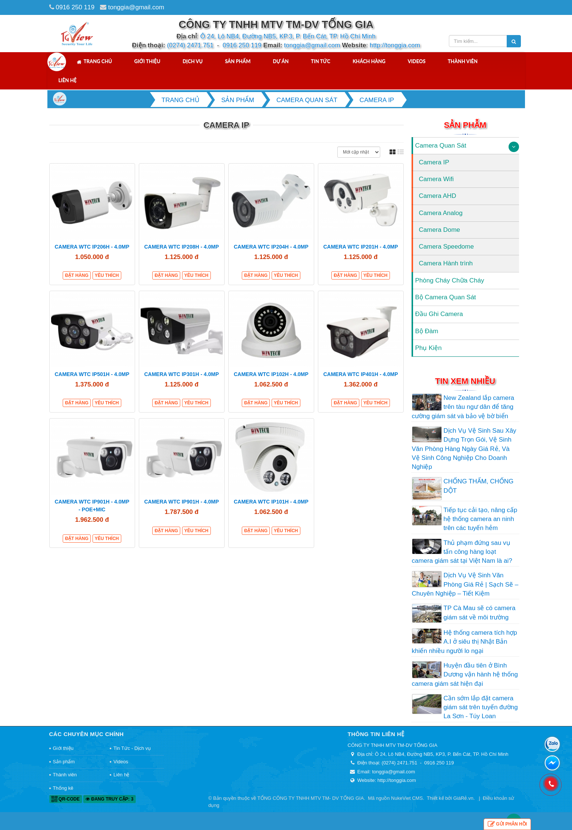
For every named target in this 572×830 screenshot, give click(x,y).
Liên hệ (68, 80)
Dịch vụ (192, 61)
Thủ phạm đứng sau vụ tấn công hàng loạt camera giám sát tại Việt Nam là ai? (462, 552)
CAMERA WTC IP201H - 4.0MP (360, 247)
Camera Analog (441, 213)
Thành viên (463, 61)
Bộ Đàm (426, 331)
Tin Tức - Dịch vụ (132, 748)
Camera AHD (437, 195)
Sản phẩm (238, 61)
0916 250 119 (75, 7)
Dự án (280, 61)
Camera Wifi (436, 179)
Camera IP (434, 162)
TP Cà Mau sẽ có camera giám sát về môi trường (480, 613)
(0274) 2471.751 (190, 45)
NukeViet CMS (407, 798)
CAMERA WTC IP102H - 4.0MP (271, 374)
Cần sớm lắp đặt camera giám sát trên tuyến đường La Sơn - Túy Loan (481, 707)
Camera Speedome (446, 246)
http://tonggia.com (395, 45)
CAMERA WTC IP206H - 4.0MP (91, 247)
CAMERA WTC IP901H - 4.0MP (181, 502)
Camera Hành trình (446, 263)
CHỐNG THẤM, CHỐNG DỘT (479, 486)
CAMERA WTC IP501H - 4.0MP (91, 374)
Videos (417, 61)
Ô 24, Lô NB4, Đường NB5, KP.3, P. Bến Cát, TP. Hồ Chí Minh (288, 36)
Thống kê (63, 788)
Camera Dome (439, 229)
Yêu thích (107, 275)
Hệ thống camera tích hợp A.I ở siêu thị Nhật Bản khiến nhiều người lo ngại (464, 641)
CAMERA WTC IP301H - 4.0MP (181, 374)
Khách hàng (369, 61)
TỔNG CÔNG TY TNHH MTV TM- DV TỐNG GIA (310, 798)
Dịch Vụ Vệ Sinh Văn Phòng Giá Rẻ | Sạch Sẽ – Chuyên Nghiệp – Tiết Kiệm (465, 584)
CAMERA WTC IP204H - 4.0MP (271, 247)
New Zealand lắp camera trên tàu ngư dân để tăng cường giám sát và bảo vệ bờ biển (463, 407)
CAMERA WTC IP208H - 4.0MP (181, 247)
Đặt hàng (76, 275)
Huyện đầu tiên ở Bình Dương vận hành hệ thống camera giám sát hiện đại (465, 674)
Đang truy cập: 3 (109, 799)
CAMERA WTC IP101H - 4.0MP (271, 502)
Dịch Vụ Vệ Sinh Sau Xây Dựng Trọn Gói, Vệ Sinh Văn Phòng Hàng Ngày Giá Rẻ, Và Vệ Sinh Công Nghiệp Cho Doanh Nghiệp (464, 448)
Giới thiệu (147, 61)
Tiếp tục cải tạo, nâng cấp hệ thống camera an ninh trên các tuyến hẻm (481, 519)
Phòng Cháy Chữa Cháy (449, 280)
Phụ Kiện (428, 347)
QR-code (65, 799)
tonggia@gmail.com (136, 7)
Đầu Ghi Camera (439, 314)
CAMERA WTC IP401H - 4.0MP (360, 374)
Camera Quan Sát (440, 145)
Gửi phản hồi (507, 824)
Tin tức (320, 61)
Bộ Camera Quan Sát (445, 297)
